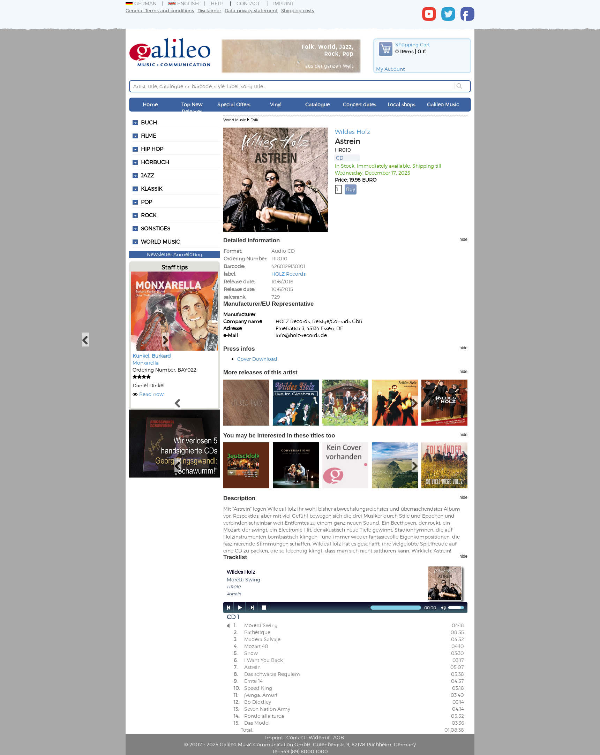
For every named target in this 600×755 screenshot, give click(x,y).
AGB (338, 737)
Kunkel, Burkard (152, 356)
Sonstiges (155, 228)
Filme (148, 135)
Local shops (401, 104)
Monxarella (146, 363)
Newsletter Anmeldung (174, 254)
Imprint (283, 3)
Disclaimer (209, 10)
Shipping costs (297, 10)
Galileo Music (443, 104)
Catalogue (317, 104)
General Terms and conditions (160, 10)
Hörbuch (155, 162)
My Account (390, 69)
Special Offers (233, 104)
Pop (146, 202)
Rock (148, 215)
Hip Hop (152, 149)
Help (217, 3)
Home (150, 104)
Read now (151, 394)
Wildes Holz (352, 131)
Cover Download (257, 359)
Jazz (147, 175)
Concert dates (359, 104)
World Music (160, 241)
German (141, 3)
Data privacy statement (251, 10)
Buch (149, 122)
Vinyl (276, 104)
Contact (248, 3)
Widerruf (319, 737)
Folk (254, 119)
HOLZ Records (288, 274)
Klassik (151, 188)
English (183, 3)
